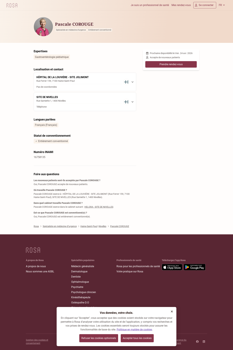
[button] (172, 311)
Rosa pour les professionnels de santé (138, 266)
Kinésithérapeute (80, 297)
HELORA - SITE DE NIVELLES (98, 207)
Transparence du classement (178, 342)
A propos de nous (36, 266)
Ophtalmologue (80, 281)
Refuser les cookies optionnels (98, 338)
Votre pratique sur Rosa (129, 271)
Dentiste (76, 276)
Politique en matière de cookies (134, 329)
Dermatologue (79, 271)
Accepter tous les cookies (137, 338)
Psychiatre (77, 287)
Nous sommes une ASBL (40, 271)
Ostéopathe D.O (80, 302)
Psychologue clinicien (83, 292)
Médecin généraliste (82, 266)
